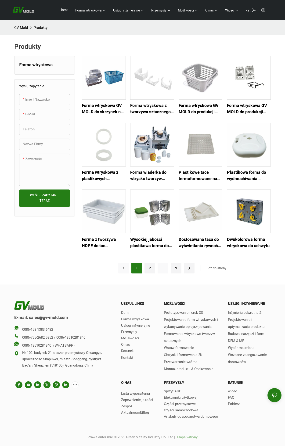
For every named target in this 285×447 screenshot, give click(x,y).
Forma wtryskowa (135, 319)
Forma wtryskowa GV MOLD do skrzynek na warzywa (102, 108)
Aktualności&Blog (135, 412)
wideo (232, 391)
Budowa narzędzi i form (246, 333)
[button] (253, 10)
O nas (125, 344)
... (163, 265)
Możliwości (130, 338)
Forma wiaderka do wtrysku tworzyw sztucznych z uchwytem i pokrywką (150, 175)
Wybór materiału (240, 347)
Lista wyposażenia (135, 393)
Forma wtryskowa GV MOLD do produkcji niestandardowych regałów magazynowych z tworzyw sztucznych (199, 108)
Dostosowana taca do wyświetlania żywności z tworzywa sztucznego (200, 242)
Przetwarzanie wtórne (180, 361)
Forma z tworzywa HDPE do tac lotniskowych (99, 242)
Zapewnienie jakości (137, 399)
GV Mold (21, 27)
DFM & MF (236, 340)
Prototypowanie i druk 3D (183, 312)
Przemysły (129, 331)
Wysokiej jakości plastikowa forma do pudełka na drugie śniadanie (149, 242)
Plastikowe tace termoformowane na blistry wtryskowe (198, 175)
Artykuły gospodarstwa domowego (191, 416)
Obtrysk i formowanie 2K (183, 354)
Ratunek (127, 350)
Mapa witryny (187, 437)
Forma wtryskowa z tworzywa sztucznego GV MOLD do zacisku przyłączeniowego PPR (151, 108)
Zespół (126, 406)
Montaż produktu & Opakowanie (188, 368)
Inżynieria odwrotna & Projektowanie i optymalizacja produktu (246, 319)
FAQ (231, 397)
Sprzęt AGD (172, 391)
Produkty (40, 27)
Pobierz (234, 403)
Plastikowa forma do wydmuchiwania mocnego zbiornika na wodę (248, 175)
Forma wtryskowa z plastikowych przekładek (100, 175)
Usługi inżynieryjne (135, 325)
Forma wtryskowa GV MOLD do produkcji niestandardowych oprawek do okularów (247, 108)
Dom (125, 312)
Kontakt (127, 357)
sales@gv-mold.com (48, 317)
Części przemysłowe (180, 403)
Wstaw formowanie (179, 347)
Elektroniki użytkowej (180, 397)
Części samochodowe (181, 410)
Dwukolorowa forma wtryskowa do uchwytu (248, 242)
